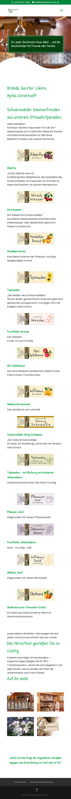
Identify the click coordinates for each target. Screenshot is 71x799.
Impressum (20, 781)
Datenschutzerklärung (41, 781)
